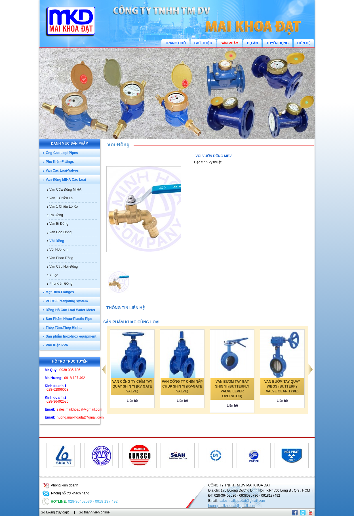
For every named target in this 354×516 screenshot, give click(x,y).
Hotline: (54, 501)
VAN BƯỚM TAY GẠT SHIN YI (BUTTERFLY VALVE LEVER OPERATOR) (232, 389)
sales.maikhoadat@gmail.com (243, 501)
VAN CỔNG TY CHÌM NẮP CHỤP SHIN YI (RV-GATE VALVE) (182, 386)
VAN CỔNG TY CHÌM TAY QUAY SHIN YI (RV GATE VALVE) (132, 386)
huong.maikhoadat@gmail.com (231, 506)
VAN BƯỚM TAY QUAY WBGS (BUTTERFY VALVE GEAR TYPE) (282, 386)
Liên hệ (132, 400)
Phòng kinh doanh (60, 485)
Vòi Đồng (118, 144)
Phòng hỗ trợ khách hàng (65, 493)
